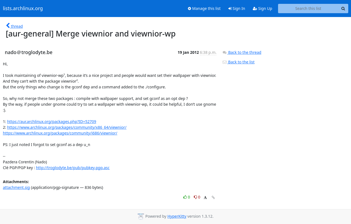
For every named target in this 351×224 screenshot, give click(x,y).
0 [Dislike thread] (197, 197)
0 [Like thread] (187, 197)
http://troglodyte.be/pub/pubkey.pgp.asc (73, 167)
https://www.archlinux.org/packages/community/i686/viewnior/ (60, 133)
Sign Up (262, 8)
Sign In (236, 8)
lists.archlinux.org (23, 8)
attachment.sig (16, 187)
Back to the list (238, 62)
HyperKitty (176, 216)
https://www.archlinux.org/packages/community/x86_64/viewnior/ (66, 127)
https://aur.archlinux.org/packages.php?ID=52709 (51, 121)
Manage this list (204, 8)
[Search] (343, 8)
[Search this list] (308, 8)
